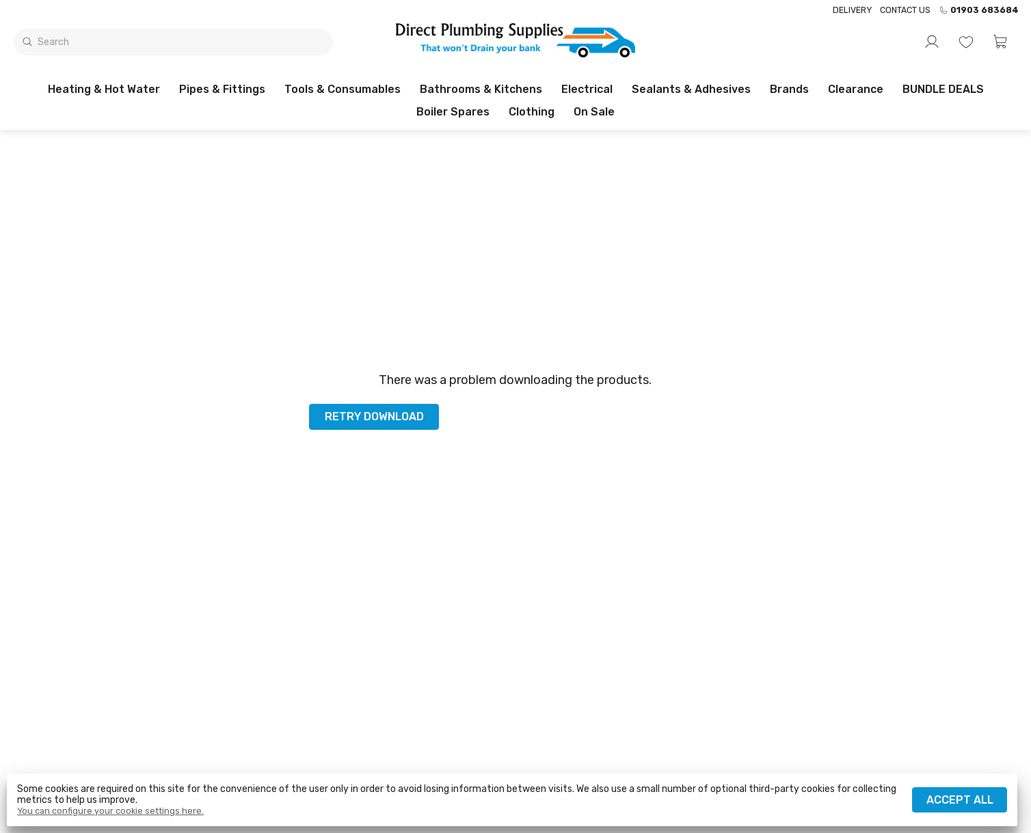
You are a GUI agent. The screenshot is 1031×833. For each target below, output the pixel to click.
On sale (594, 111)
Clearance (855, 89)
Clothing (531, 111)
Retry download (374, 416)
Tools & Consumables (342, 89)
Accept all (959, 799)
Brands (789, 89)
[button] (1000, 42)
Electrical (587, 89)
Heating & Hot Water (104, 89)
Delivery (852, 10)
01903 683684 (979, 10)
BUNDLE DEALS (943, 89)
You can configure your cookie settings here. (110, 811)
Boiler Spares (453, 111)
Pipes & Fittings (222, 89)
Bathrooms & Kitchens (481, 89)
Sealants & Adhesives (691, 89)
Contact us (905, 10)
